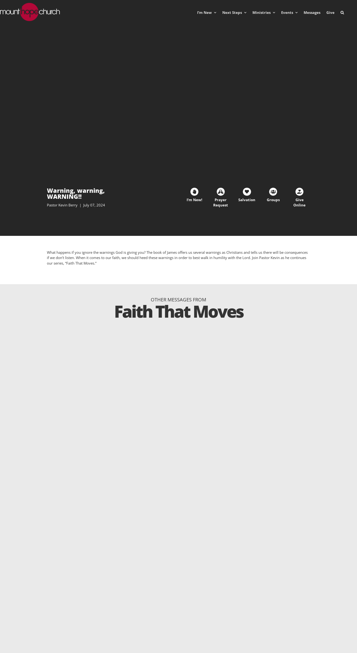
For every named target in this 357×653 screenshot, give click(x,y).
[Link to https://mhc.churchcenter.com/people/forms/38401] (194, 192)
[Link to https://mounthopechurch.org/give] (299, 192)
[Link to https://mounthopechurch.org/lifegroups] (273, 192)
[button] (342, 12)
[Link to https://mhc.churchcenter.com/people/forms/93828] (221, 192)
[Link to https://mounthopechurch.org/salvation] (247, 192)
